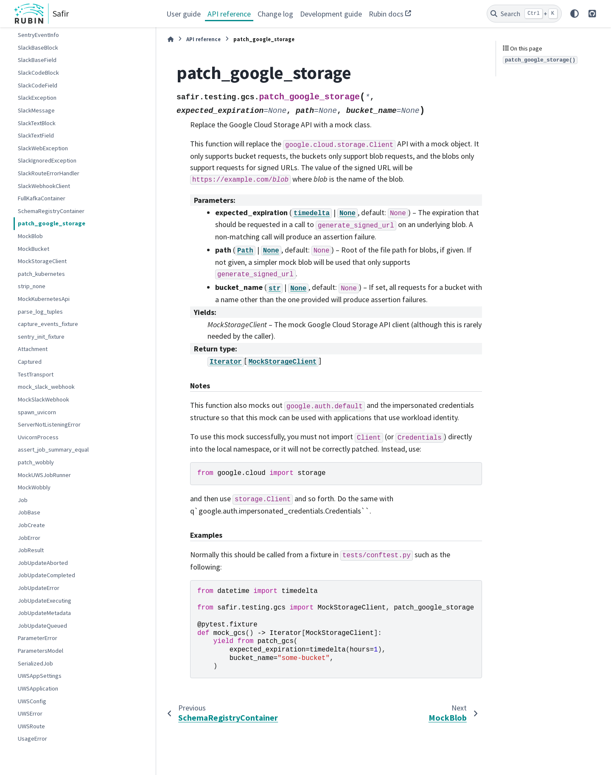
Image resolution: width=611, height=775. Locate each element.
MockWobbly (34, 487)
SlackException (37, 97)
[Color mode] (574, 13)
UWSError (30, 713)
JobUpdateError (38, 588)
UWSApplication (38, 688)
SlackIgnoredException (47, 160)
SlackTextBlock (37, 123)
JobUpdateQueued (42, 625)
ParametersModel (40, 650)
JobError (29, 538)
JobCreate (31, 525)
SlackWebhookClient (44, 186)
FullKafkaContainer (41, 198)
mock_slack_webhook (46, 386)
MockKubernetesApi (44, 299)
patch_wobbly (36, 462)
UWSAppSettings (40, 676)
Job (23, 500)
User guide (183, 14)
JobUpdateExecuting (44, 600)
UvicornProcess (38, 437)
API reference (229, 14)
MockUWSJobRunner (44, 475)
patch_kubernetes (41, 274)
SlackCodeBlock (38, 72)
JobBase (29, 512)
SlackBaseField (37, 60)
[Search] (524, 13)
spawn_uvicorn (37, 412)
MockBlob (30, 236)
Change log (275, 14)
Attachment (33, 349)
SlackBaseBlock (38, 47)
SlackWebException (43, 148)
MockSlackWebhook (43, 399)
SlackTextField (36, 135)
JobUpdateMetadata (44, 613)
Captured (30, 361)
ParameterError (37, 638)
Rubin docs (386, 14)
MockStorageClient (42, 261)
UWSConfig (32, 701)
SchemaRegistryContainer (51, 211)
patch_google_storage (51, 223)
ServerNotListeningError (49, 424)
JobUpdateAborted (43, 563)
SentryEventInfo (38, 35)
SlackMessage (36, 110)
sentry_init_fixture (41, 336)
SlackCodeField (37, 85)
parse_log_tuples (40, 311)
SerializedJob (35, 663)
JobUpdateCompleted (46, 575)
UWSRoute (31, 726)
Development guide (331, 14)
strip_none (31, 286)
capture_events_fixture (48, 324)
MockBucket (33, 249)
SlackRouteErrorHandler (48, 173)
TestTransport (35, 374)
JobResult (31, 550)
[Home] (171, 39)
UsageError (32, 738)
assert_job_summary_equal (53, 449)
